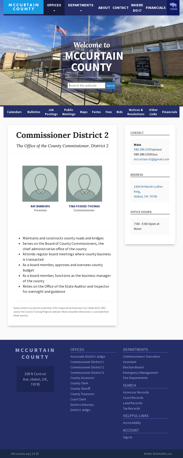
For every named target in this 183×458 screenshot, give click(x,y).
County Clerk (79, 383)
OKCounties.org (20, 453)
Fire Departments (135, 378)
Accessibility (132, 423)
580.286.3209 (143, 149)
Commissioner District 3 (87, 372)
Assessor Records (136, 392)
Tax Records (131, 408)
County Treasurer (82, 394)
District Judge (80, 410)
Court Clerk (78, 399)
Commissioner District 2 (87, 367)
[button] (54, 7)
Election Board (133, 367)
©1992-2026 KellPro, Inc (158, 453)
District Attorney (82, 405)
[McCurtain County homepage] (24, 6)
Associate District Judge (87, 356)
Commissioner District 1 (87, 362)
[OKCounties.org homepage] (173, 6)
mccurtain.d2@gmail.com (151, 159)
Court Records (133, 398)
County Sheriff (80, 388)
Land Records (133, 403)
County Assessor (82, 378)
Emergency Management (140, 372)
